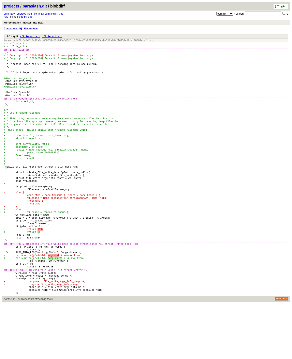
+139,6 (22, 320)
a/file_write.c (30, 37)
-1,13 (12, 52)
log (30, 13)
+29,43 (22, 112)
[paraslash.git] (13, 28)
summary (9, 13)
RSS (285, 353)
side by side (26, 16)
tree (61, 13)
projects (11, 6)
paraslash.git (35, 6)
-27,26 (12, 112)
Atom (278, 353)
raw (6, 16)
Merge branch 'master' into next (23, 22)
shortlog (21, 13)
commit (38, 13)
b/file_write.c (52, 37)
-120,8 (12, 320)
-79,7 (12, 288)
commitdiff (51, 13)
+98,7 (20, 288)
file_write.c (31, 28)
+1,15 (20, 52)
